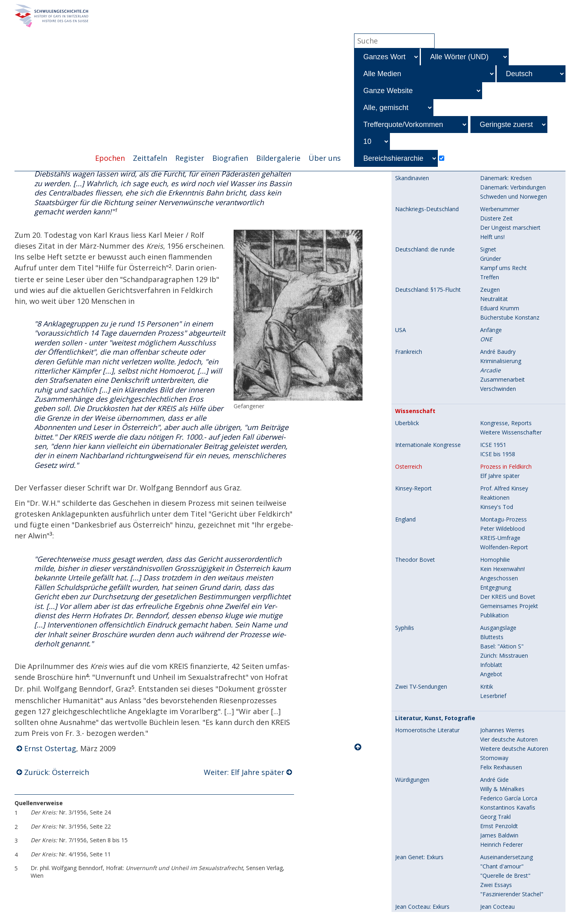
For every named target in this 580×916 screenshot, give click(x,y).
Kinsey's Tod (496, 186)
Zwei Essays (496, 564)
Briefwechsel (497, 843)
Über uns (325, 158)
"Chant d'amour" (502, 545)
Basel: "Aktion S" (502, 325)
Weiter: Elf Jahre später (244, 772)
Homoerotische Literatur (427, 409)
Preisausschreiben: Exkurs (428, 620)
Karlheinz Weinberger (507, 793)
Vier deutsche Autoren (509, 418)
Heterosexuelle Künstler (511, 679)
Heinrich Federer (501, 524)
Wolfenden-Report (504, 226)
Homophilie (495, 239)
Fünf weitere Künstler (508, 716)
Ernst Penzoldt (499, 505)
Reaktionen (495, 177)
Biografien (230, 158)
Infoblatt (491, 344)
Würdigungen (412, 459)
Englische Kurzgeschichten (514, 629)
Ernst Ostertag (50, 749)
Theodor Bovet (415, 239)
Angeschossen (499, 257)
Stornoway (494, 437)
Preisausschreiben (503, 812)
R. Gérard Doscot (502, 598)
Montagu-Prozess (503, 198)
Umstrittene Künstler (507, 669)
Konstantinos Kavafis (507, 486)
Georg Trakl (495, 496)
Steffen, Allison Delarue (510, 765)
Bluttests (491, 316)
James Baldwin (499, 514)
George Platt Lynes (505, 756)
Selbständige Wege (505, 651)
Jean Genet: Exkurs (419, 536)
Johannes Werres (502, 409)
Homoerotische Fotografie (430, 738)
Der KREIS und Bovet (507, 276)
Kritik (486, 366)
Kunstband (494, 725)
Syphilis (404, 307)
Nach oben (358, 748)
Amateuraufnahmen (506, 802)
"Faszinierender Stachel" (511, 573)
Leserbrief (493, 375)
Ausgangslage (498, 307)
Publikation (494, 294)
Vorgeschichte (498, 833)
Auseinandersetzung (506, 536)
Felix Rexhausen (501, 446)
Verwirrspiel (495, 607)
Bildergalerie (278, 158)
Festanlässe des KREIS (427, 893)
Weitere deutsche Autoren (514, 428)
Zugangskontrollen (504, 905)
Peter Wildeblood (502, 208)
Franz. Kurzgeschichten (510, 638)
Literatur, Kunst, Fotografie (435, 397)
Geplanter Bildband (505, 852)
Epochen (110, 158)
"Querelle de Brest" (505, 555)
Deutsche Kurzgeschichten (514, 620)
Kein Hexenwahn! (502, 248)
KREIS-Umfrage (500, 217)
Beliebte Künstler (502, 660)
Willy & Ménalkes (502, 468)
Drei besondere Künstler (511, 706)
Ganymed (492, 688)
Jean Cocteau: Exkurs (422, 586)
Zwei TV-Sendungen (421, 366)
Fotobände (409, 834)
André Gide (494, 459)
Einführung (409, 905)
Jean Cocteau (497, 586)
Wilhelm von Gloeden (507, 738)
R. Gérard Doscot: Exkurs (427, 598)
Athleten (491, 747)
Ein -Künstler (503, 697)
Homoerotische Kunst (423, 651)
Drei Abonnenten (502, 784)
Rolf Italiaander (500, 775)
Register (189, 158)
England (405, 198)
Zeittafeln (150, 158)
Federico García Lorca (508, 477)
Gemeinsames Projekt (509, 285)
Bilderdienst (495, 821)
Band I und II (496, 861)
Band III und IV (499, 870)
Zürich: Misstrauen (504, 335)
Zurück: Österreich (56, 772)
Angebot (491, 353)
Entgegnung (495, 266)
